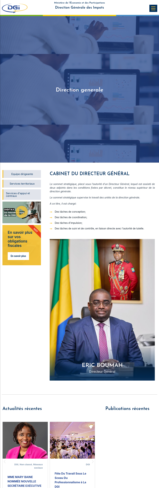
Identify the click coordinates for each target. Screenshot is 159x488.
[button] (22, 212)
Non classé (26, 464)
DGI (16, 464)
